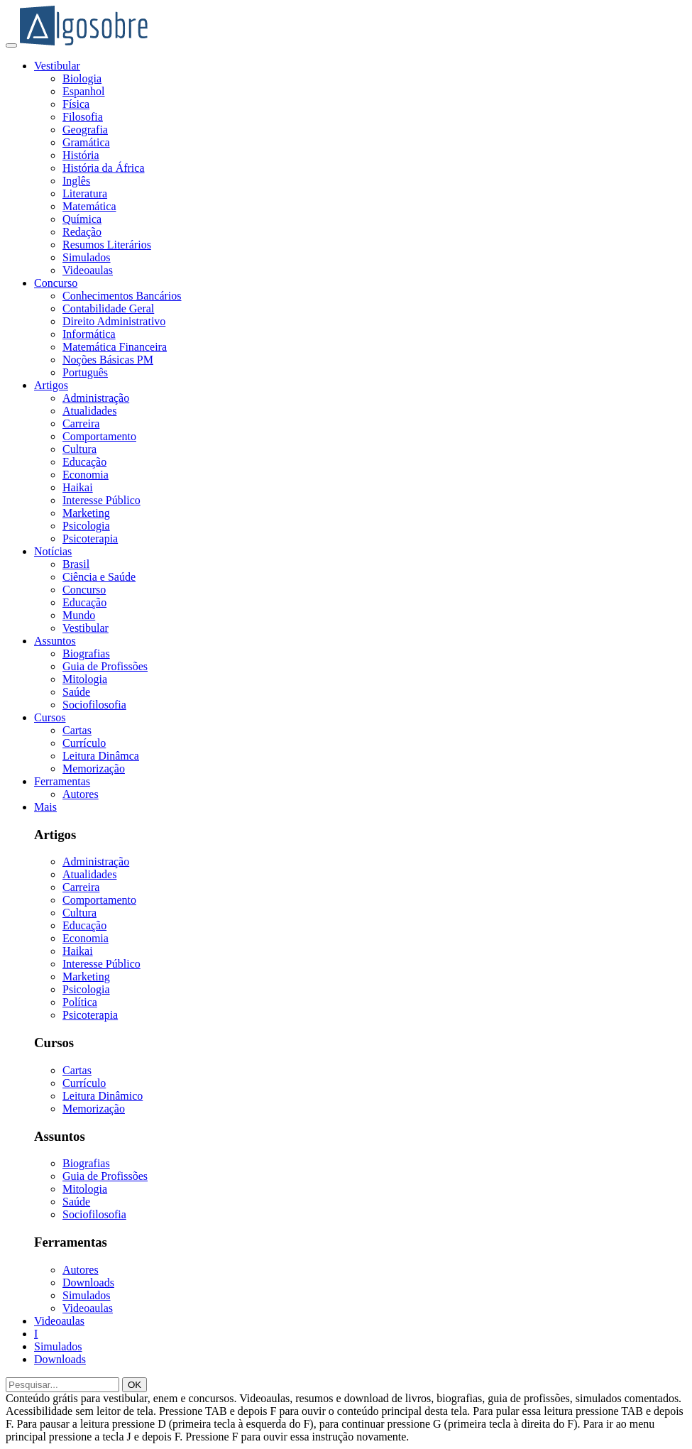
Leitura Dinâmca (100, 756)
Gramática (86, 142)
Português (85, 372)
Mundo (78, 615)
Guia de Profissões (105, 666)
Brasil (75, 564)
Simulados (86, 257)
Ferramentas (62, 781)
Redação (81, 232)
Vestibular (57, 66)
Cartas (77, 730)
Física (75, 104)
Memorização (93, 768)
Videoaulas (87, 270)
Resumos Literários (106, 245)
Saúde (76, 692)
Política (79, 1002)
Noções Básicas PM (107, 360)
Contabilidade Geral (108, 308)
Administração (95, 398)
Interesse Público (101, 500)
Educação (84, 462)
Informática (89, 334)
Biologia (81, 78)
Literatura (84, 193)
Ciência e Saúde (99, 577)
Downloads (88, 1282)
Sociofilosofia (94, 705)
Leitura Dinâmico (102, 1096)
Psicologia (86, 526)
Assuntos (55, 641)
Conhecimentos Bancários (122, 296)
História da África (103, 168)
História (80, 155)
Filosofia (82, 117)
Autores (80, 794)
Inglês (76, 181)
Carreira (80, 423)
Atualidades (89, 411)
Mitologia (84, 679)
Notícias (53, 551)
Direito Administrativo (113, 321)
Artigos (51, 385)
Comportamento (99, 436)
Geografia (85, 130)
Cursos (49, 717)
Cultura (79, 449)
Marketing (86, 513)
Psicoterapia (90, 538)
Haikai (77, 487)
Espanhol (83, 91)
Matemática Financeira (114, 347)
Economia (85, 475)
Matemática (89, 206)
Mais (45, 807)
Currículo (84, 743)
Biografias (86, 653)
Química (81, 219)
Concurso (55, 283)
